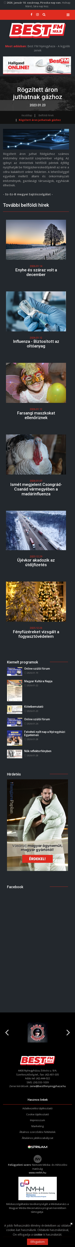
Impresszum (37, 1120)
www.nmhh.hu (37, 1172)
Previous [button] (7, 1031)
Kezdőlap (27, 115)
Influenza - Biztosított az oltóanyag (36, 343)
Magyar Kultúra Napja (38, 681)
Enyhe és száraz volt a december (36, 272)
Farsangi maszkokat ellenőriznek (36, 415)
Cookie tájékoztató (37, 1114)
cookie (38, 1234)
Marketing (37, 1126)
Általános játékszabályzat (37, 1138)
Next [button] (68, 1031)
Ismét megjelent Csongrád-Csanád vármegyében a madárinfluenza (36, 489)
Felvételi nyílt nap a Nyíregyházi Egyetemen (44, 733)
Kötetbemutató (33, 706)
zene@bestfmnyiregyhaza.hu (48, 1086)
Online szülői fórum (37, 668)
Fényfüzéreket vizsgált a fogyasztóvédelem (36, 634)
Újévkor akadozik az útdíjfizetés (36, 562)
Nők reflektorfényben (37, 751)
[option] (37, 1032)
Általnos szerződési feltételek (37, 1132)
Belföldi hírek (46, 115)
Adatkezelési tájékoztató (37, 1108)
